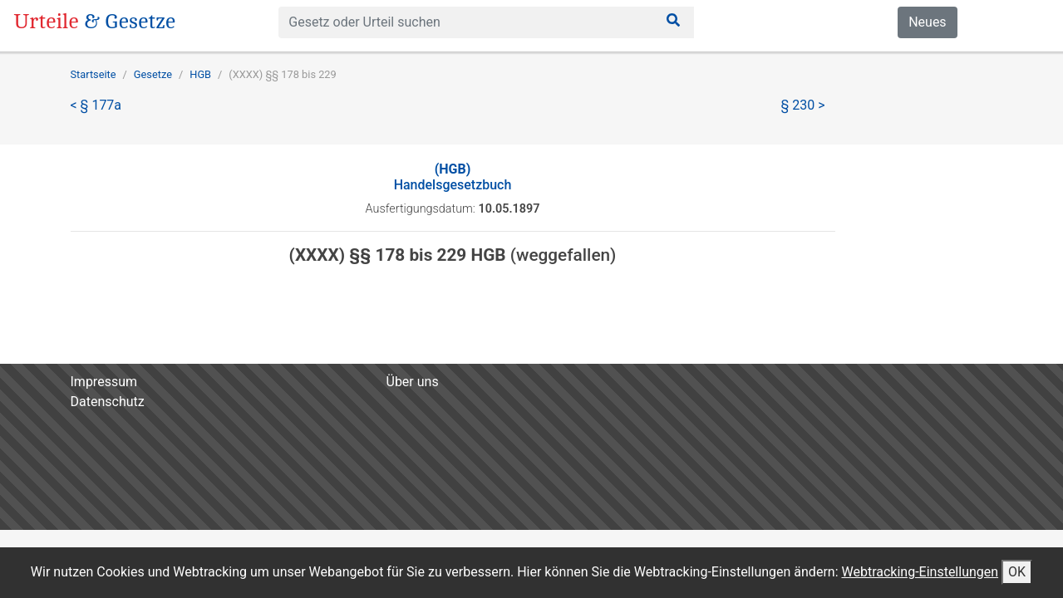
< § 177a (96, 105)
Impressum (104, 382)
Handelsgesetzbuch (453, 177)
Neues (927, 22)
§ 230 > (803, 105)
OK (1017, 572)
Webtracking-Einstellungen (919, 572)
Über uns (412, 382)
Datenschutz (108, 401)
